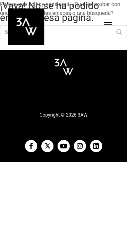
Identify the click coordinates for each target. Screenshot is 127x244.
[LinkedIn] (96, 146)
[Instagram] (80, 146)
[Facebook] (31, 146)
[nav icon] (108, 22)
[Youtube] (64, 146)
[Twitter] (47, 146)
